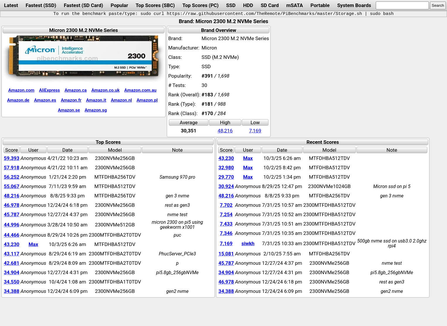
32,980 (226, 167)
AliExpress (49, 90)
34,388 (11, 291)
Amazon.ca (75, 90)
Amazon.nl (121, 100)
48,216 (225, 131)
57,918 (11, 167)
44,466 (11, 235)
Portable (319, 5)
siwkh (248, 243)
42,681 (11, 263)
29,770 (226, 177)
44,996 (11, 225)
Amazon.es (45, 100)
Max (33, 244)
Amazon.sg (96, 110)
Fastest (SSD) (41, 5)
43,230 (11, 244)
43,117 (11, 254)
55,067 (11, 186)
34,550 (11, 282)
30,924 (226, 186)
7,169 (255, 131)
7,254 (226, 214)
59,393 (11, 158)
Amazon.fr (71, 100)
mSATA (294, 5)
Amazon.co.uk (105, 90)
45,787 (11, 214)
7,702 (226, 205)
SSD (231, 5)
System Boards (354, 5)
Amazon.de (18, 100)
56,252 (11, 177)
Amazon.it (96, 100)
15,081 (226, 254)
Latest (11, 5)
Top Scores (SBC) (155, 5)
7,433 (226, 224)
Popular (119, 5)
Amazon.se (69, 110)
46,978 (11, 205)
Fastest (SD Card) (83, 5)
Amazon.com (21, 90)
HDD (248, 5)
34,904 (11, 272)
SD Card (270, 5)
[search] (402, 5)
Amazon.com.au (140, 90)
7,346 (226, 233)
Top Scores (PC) (200, 5)
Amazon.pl (147, 100)
